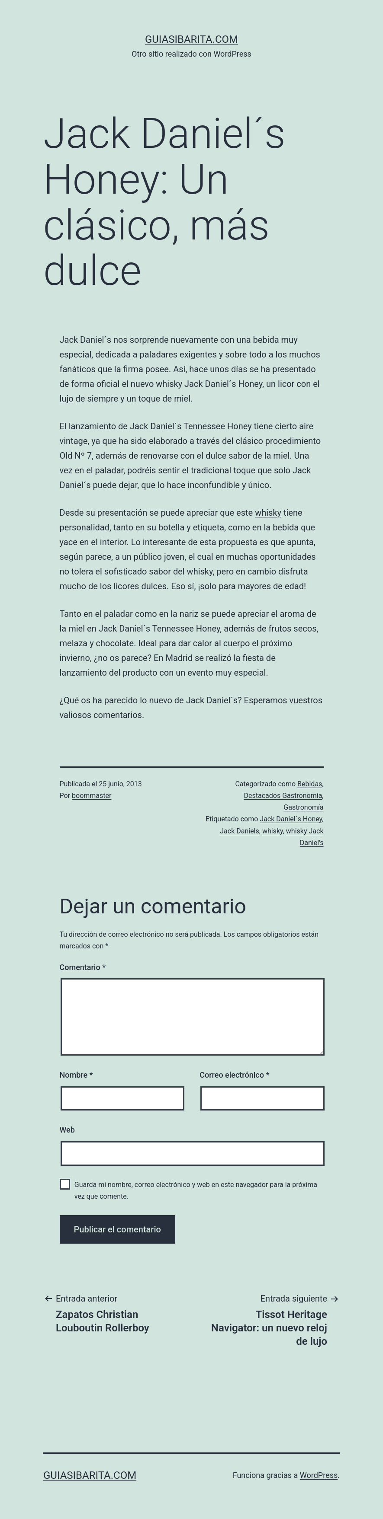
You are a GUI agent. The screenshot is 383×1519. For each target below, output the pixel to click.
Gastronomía (303, 807)
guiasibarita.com (191, 39)
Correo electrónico (234, 1074)
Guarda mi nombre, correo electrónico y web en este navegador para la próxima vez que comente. (195, 1190)
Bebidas (309, 784)
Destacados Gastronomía (283, 795)
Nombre (76, 1074)
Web (67, 1129)
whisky (268, 512)
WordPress (319, 1475)
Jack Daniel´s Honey (291, 819)
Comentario (83, 967)
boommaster (91, 795)
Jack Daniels (239, 831)
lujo (67, 398)
